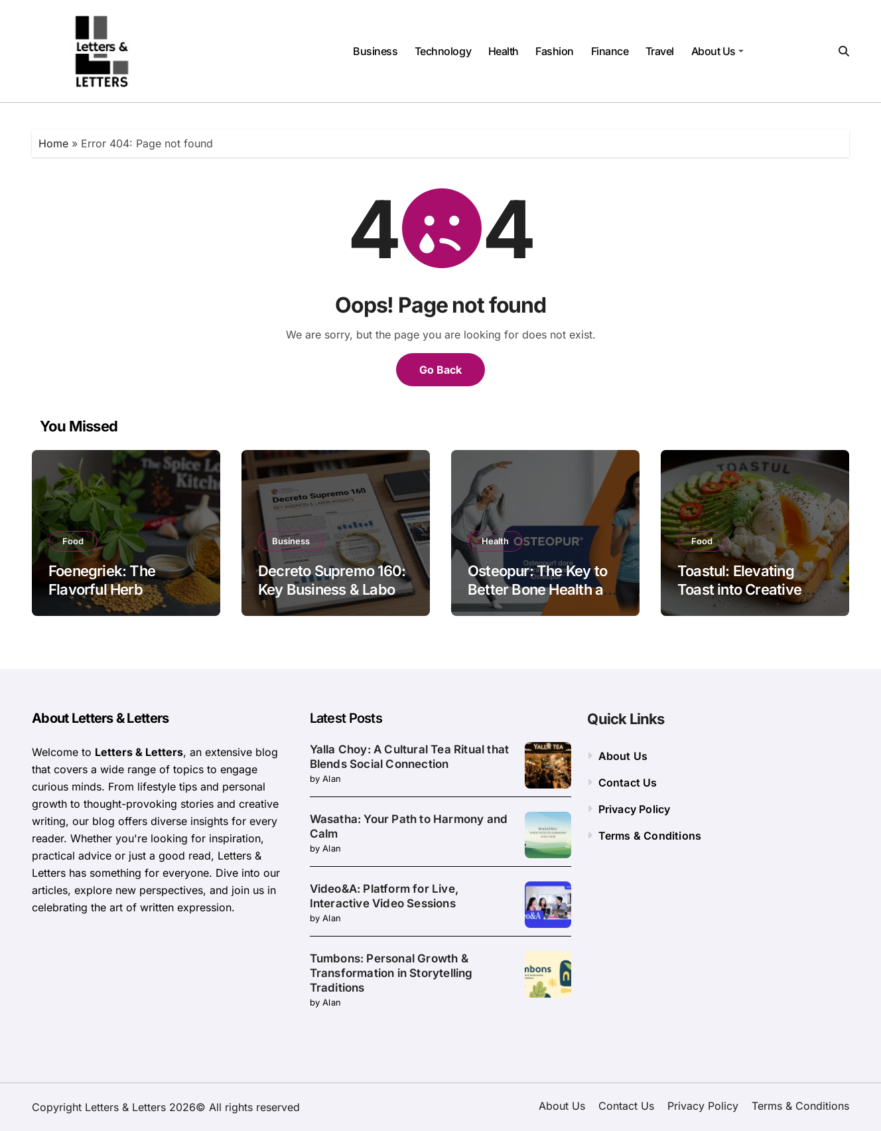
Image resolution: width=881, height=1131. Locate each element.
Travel (659, 51)
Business (375, 51)
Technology (443, 51)
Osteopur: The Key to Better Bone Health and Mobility (544, 589)
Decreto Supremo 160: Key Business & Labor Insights (331, 589)
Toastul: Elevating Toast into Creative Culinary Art (739, 589)
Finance (610, 51)
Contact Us (627, 782)
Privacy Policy (634, 809)
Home (53, 143)
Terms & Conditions (650, 835)
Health (503, 51)
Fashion (554, 51)
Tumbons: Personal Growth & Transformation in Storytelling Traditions (391, 973)
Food (73, 541)
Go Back (440, 369)
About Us (717, 51)
